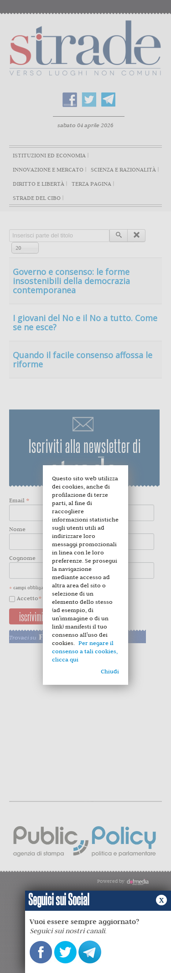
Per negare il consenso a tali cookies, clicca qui (85, 651)
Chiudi (110, 671)
